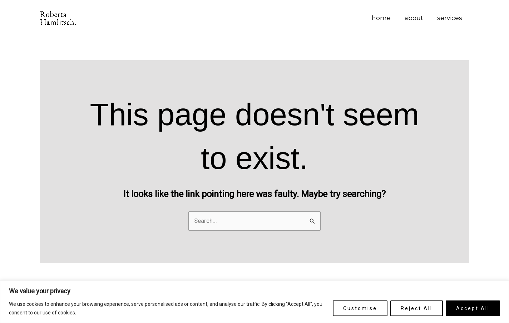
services (450, 17)
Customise (360, 308)
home (385, 17)
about (416, 17)
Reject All (417, 308)
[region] (254, 301)
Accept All (473, 308)
